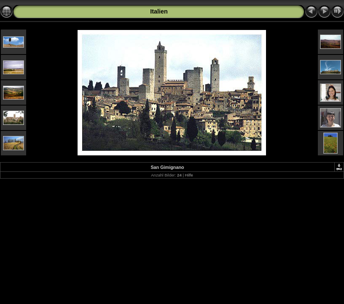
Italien (159, 11)
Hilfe (189, 175)
